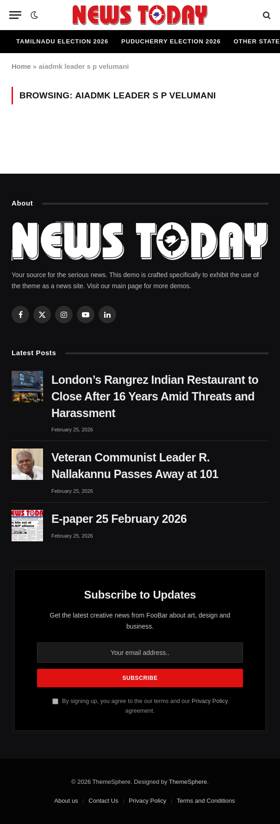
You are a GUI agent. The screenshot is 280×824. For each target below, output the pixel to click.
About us (66, 800)
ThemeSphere (188, 781)
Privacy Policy (210, 701)
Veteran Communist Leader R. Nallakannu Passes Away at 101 (134, 465)
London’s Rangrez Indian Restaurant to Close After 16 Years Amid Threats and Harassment (154, 396)
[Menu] (15, 15)
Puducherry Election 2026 (171, 41)
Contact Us (103, 800)
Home (21, 66)
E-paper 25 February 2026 (119, 518)
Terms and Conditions (206, 800)
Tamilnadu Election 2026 (62, 41)
